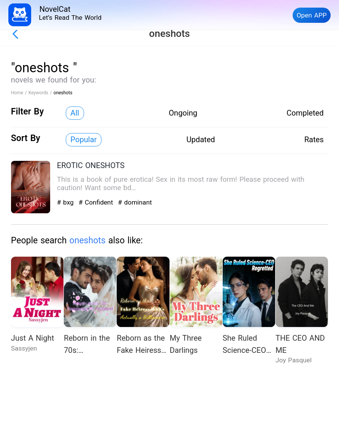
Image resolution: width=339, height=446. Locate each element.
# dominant (135, 202)
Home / (20, 92)
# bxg (66, 202)
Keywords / (41, 92)
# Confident (97, 202)
